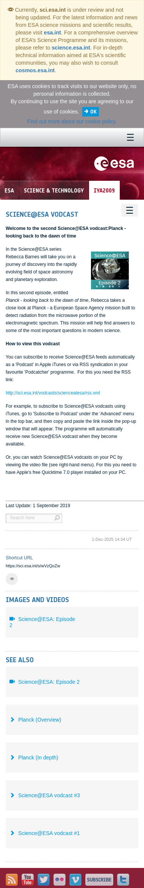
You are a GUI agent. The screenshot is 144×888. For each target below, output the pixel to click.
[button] (12, 579)
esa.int (52, 32)
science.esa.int (71, 48)
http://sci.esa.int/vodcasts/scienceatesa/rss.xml (53, 393)
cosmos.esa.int (35, 70)
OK (93, 112)
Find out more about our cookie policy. (72, 121)
